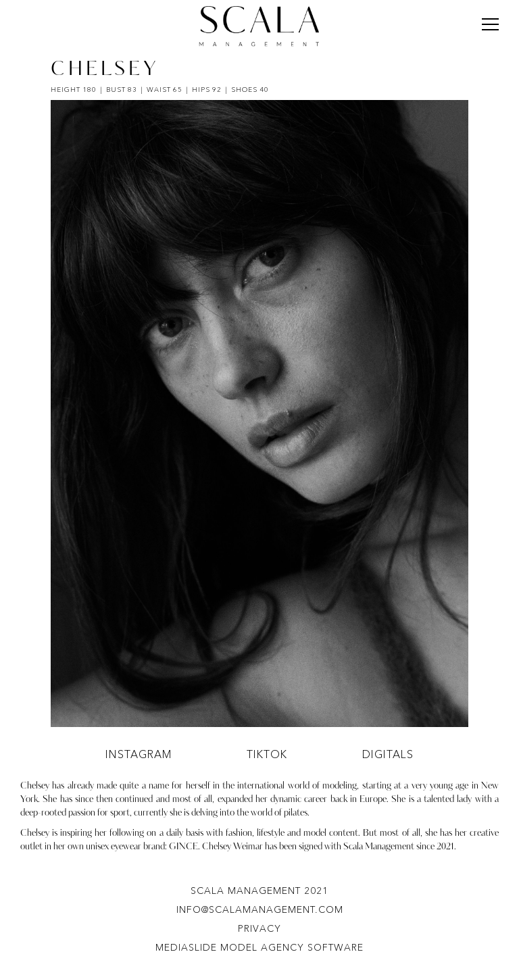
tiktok (267, 754)
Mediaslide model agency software (259, 947)
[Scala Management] (259, 26)
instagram (138, 754)
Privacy (259, 928)
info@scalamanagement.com (259, 909)
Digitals (388, 754)
